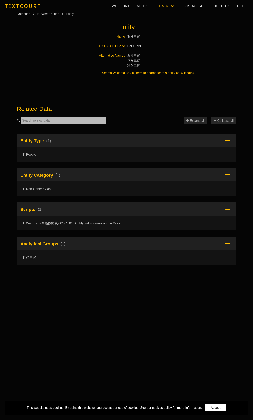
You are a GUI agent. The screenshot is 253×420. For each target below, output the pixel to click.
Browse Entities (48, 14)
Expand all (195, 120)
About (143, 6)
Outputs (222, 6)
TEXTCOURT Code (111, 46)
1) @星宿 (29, 257)
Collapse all (224, 120)
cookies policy (162, 407)
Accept (215, 407)
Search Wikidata (113, 73)
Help (242, 6)
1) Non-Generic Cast (37, 188)
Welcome (121, 6)
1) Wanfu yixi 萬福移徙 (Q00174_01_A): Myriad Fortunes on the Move (72, 223)
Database (168, 6)
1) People (29, 154)
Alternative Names (112, 55)
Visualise (194, 6)
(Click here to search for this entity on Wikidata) (160, 73)
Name (120, 36)
